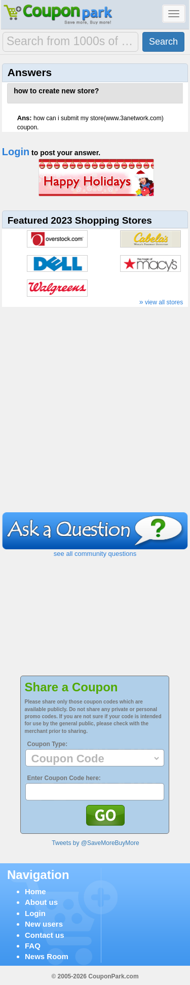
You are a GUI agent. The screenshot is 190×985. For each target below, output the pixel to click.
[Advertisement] (95, 412)
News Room (46, 956)
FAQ (33, 945)
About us (41, 902)
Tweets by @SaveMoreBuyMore (95, 843)
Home (35, 891)
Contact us (44, 935)
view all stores (161, 302)
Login (15, 151)
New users (44, 924)
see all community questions (95, 553)
